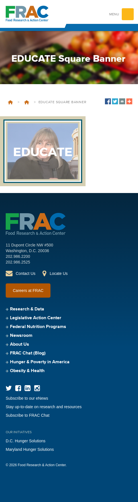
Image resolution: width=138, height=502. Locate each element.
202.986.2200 (18, 256)
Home (10, 102)
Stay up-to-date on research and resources (44, 406)
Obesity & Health (27, 371)
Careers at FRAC (28, 290)
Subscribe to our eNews (27, 398)
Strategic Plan (26, 102)
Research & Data (27, 309)
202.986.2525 (18, 262)
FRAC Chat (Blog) (28, 353)
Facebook (18, 388)
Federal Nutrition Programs (38, 327)
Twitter (9, 388)
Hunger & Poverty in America (40, 362)
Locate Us (59, 273)
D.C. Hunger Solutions (25, 441)
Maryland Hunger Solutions (30, 449)
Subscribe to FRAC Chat (27, 415)
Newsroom (21, 335)
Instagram (37, 388)
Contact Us (25, 273)
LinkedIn (28, 388)
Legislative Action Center (35, 318)
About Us (19, 344)
